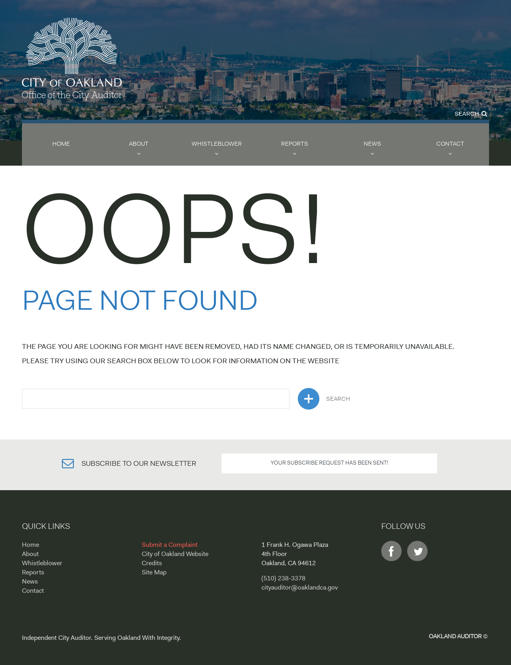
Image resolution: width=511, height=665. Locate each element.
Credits (152, 563)
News (372, 144)
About (139, 144)
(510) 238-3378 (283, 579)
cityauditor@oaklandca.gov (299, 588)
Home (61, 144)
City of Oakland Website (175, 554)
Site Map (154, 573)
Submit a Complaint (170, 545)
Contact (450, 144)
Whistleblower (217, 144)
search (324, 399)
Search (471, 114)
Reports (294, 144)
